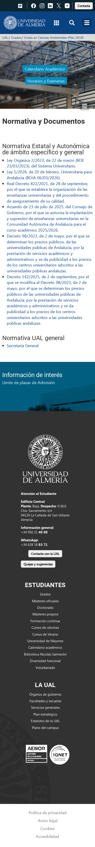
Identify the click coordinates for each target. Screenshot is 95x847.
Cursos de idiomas (45, 627)
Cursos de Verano (45, 634)
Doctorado (45, 607)
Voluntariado (45, 667)
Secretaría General (23, 345)
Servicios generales (45, 707)
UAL (5, 37)
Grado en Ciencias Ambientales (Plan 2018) (54, 37)
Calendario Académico (45, 69)
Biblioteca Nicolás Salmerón (45, 654)
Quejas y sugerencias (38, 564)
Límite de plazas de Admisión (28, 382)
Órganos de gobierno (45, 694)
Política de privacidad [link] (48, 812)
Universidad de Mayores (45, 641)
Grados (16, 37)
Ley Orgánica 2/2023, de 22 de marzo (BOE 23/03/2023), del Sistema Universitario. (45, 163)
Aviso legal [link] (47, 820)
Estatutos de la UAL (45, 721)
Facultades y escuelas (45, 701)
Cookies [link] (47, 828)
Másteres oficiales (45, 601)
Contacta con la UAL (45, 554)
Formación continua (45, 621)
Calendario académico (45, 647)
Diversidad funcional (45, 660)
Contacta (84, 6)
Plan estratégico (45, 714)
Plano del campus (45, 727)
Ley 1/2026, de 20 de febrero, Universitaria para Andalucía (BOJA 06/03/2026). (49, 174)
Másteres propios (45, 614)
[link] (84, 5)
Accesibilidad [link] (47, 836)
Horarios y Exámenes (46, 81)
